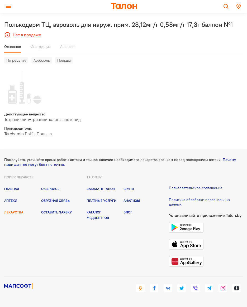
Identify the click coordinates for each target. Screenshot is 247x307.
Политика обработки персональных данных (199, 202)
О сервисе (50, 189)
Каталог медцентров (98, 215)
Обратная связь (55, 200)
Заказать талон (101, 189)
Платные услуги (101, 200)
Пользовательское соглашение (195, 188)
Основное (12, 46)
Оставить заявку (56, 212)
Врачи (129, 189)
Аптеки (10, 200)
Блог (128, 212)
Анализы (132, 200)
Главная (11, 189)
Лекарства (13, 212)
